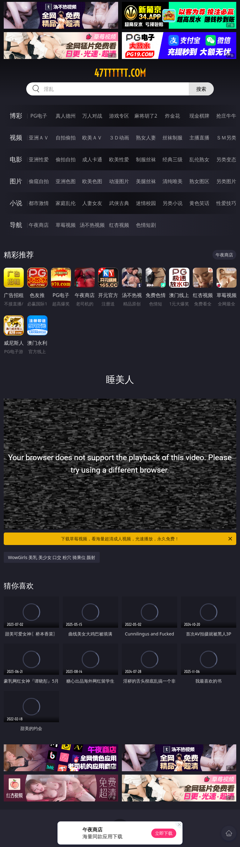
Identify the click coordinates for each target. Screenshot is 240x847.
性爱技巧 (226, 203)
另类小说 (172, 203)
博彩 (16, 115)
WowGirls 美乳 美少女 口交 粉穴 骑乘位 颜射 (52, 557)
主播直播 (199, 137)
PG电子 (38, 115)
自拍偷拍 (66, 137)
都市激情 (39, 203)
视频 (16, 137)
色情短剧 (146, 224)
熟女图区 (199, 181)
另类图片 (226, 181)
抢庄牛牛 (226, 115)
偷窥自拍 (39, 181)
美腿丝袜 (146, 181)
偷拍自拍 (66, 159)
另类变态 (226, 159)
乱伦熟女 (199, 159)
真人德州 (66, 115)
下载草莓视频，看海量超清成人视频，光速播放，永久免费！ (147, 539)
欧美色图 (92, 181)
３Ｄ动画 (119, 137)
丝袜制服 (172, 137)
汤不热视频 (92, 224)
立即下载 (163, 833)
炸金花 (172, 115)
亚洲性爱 (39, 159)
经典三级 (172, 159)
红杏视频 (119, 224)
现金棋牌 (199, 115)
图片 (16, 181)
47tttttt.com (120, 73)
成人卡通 (92, 159)
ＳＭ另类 (226, 137)
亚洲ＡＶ (39, 137)
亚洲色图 (66, 181)
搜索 (201, 88)
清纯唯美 (172, 181)
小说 (16, 203)
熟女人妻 (146, 137)
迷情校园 (146, 203)
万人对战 (92, 115)
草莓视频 (66, 224)
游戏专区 (119, 115)
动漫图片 (119, 181)
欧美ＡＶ (92, 137)
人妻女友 (92, 203)
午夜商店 (39, 224)
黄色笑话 (199, 203)
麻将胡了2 (145, 115)
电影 (16, 159)
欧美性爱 (119, 159)
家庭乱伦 (66, 203)
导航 (16, 225)
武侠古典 (119, 203)
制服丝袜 (146, 159)
